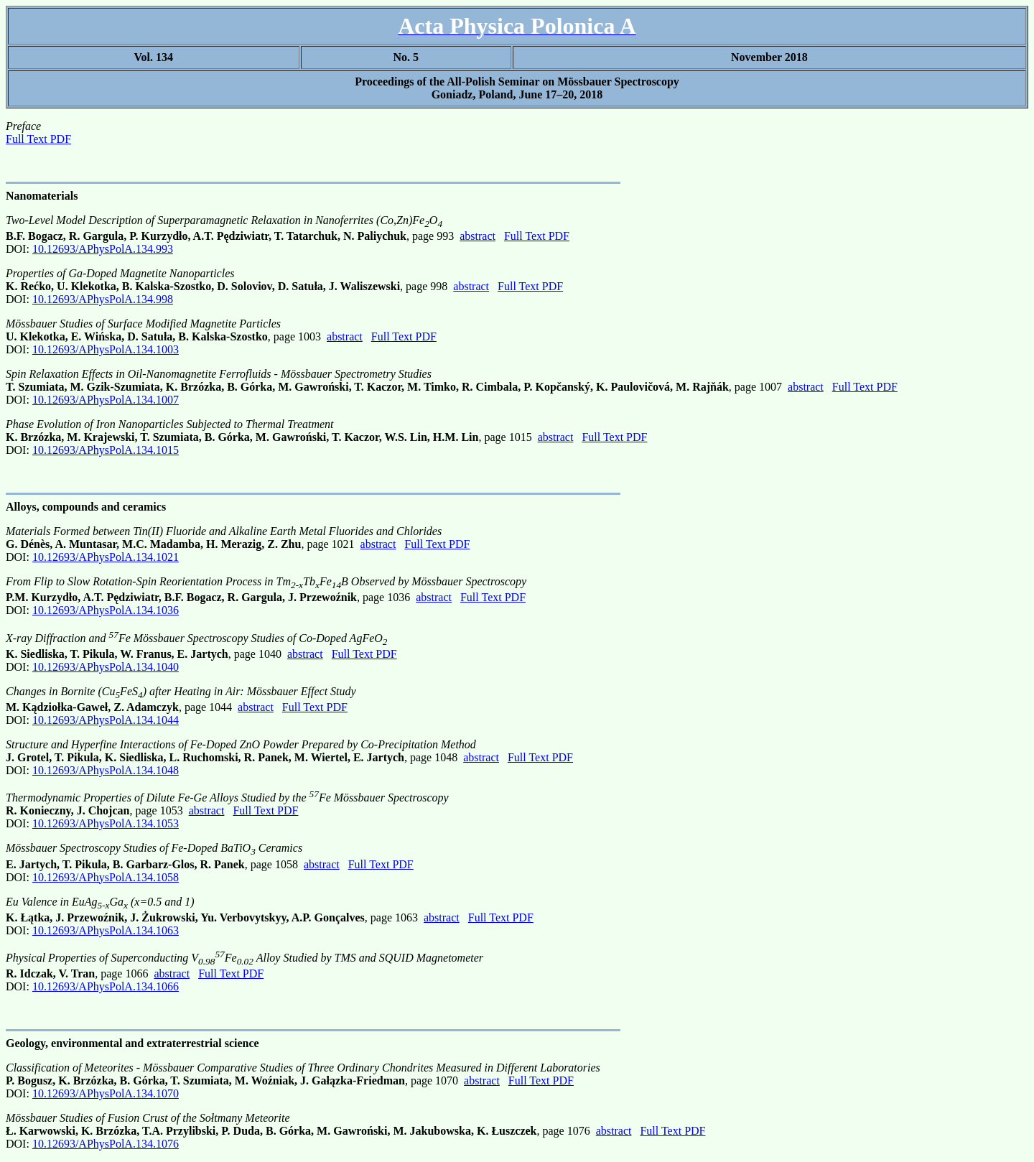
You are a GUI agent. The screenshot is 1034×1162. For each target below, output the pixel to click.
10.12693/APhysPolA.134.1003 (105, 349)
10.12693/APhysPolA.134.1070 (105, 1093)
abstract (477, 236)
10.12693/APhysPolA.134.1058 (105, 877)
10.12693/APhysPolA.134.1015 (105, 450)
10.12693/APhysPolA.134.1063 (105, 930)
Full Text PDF (38, 139)
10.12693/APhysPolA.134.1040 (105, 667)
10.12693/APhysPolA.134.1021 (105, 557)
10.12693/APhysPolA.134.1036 (105, 610)
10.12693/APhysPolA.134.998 (102, 299)
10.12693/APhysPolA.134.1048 (105, 770)
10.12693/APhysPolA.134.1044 (105, 720)
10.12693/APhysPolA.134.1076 (105, 1144)
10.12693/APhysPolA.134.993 (102, 249)
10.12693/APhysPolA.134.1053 (105, 823)
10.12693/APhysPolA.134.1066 (105, 986)
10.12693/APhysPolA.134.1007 (105, 400)
